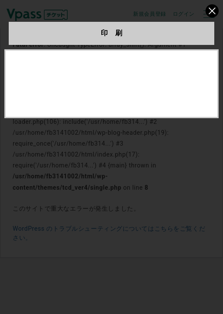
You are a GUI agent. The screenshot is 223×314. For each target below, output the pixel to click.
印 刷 (112, 33)
